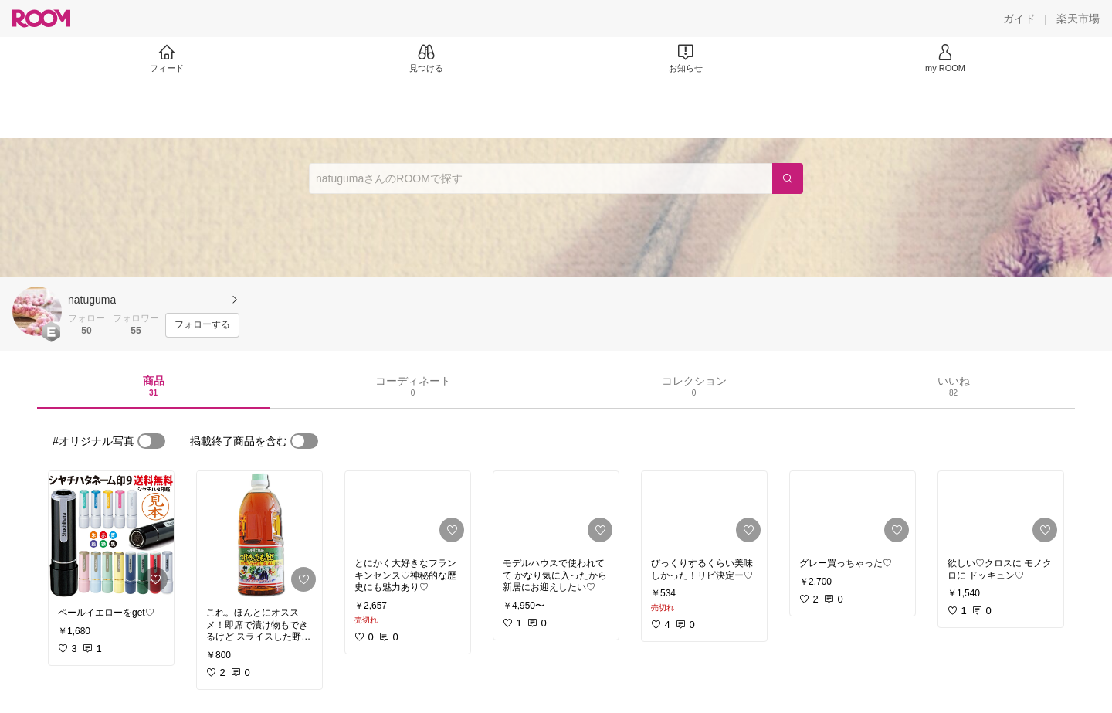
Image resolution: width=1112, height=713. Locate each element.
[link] (111, 534)
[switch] (151, 441)
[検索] (787, 178)
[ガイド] (1019, 18)
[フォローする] (202, 325)
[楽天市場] (1078, 18)
